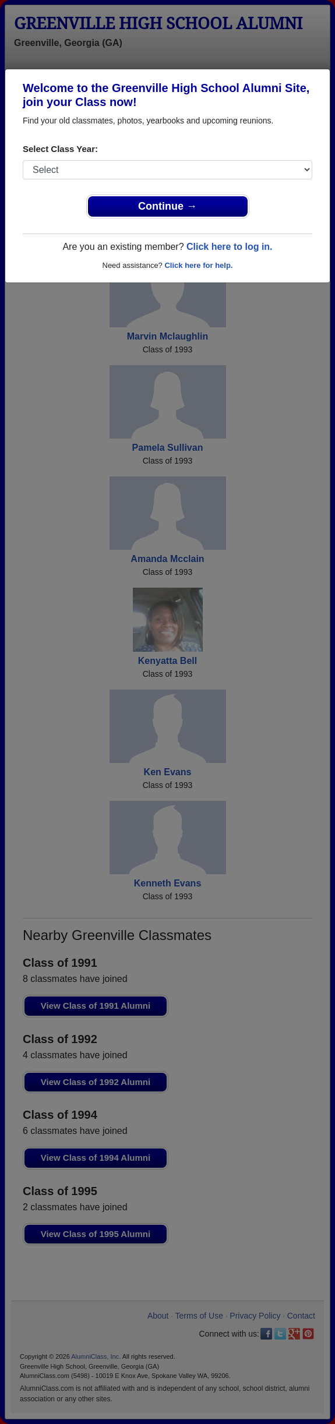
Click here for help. (198, 265)
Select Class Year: (60, 149)
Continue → (167, 206)
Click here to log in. (229, 247)
